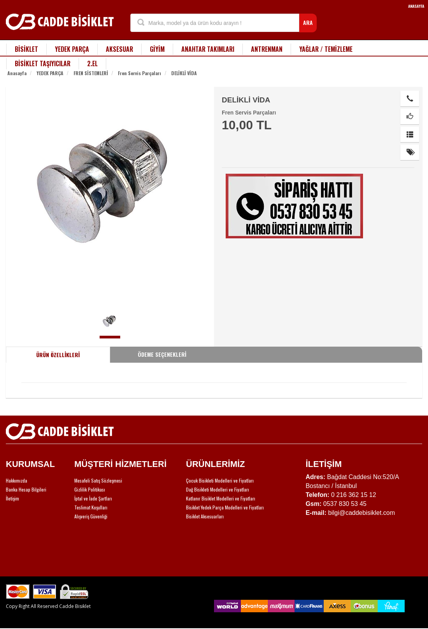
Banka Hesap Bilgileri (26, 489)
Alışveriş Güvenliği (90, 516)
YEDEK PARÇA (72, 49)
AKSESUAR (119, 49)
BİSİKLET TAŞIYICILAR (42, 63)
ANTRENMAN (266, 49)
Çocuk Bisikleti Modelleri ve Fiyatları (220, 480)
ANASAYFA (416, 6)
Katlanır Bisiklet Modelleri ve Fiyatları (220, 498)
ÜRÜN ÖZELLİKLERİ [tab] (58, 355)
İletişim (12, 498)
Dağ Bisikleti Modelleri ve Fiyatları (217, 489)
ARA (308, 22)
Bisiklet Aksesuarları (205, 516)
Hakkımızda (16, 480)
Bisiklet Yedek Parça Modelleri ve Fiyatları (225, 507)
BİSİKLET (26, 49)
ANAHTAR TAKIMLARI (207, 49)
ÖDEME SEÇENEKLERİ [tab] (162, 354)
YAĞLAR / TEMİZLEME (326, 49)
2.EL (92, 63)
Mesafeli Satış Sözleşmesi (98, 480)
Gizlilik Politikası (89, 489)
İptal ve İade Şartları (93, 498)
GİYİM (157, 49)
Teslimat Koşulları (90, 507)
